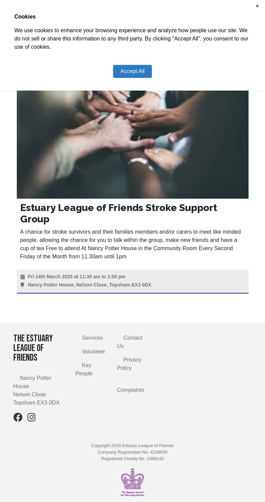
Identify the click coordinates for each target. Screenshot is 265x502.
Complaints (130, 390)
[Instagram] (31, 419)
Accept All (132, 71)
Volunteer (93, 351)
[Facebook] (18, 419)
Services (92, 338)
